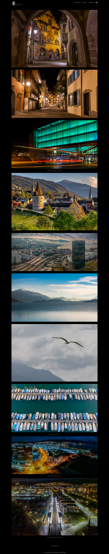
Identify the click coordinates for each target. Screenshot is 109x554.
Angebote (91, 2)
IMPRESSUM (62, 552)
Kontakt (84, 2)
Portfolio (78, 2)
